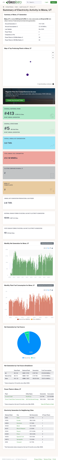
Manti (18, 426)
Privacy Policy (38, 459)
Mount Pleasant (21, 428)
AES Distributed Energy (32, 399)
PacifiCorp (28, 396)
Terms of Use (47, 459)
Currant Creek (9, 396)
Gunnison (19, 423)
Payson (19, 431)
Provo (18, 434)
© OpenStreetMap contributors (44, 84)
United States (9, 7)
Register (54, 2)
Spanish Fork (20, 436)
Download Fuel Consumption (45, 285)
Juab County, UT (23, 7)
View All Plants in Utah (47, 404)
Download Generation (47, 243)
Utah (16, 7)
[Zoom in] (53, 52)
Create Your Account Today (15, 100)
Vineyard (19, 442)
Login (46, 2)
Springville (20, 439)
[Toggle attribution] (53, 84)
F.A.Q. (54, 459)
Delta (18, 417)
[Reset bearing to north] (53, 57)
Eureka (18, 420)
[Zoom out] (53, 55)
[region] (29, 68)
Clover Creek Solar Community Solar (14, 399)
